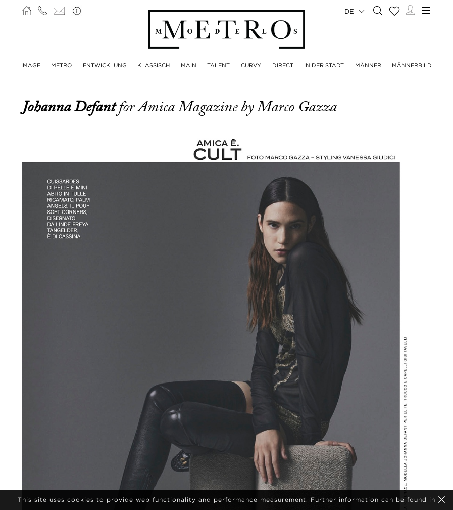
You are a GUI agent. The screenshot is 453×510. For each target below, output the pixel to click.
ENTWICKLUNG (105, 65)
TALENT (218, 65)
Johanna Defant (70, 107)
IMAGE (30, 65)
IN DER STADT (324, 65)
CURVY (251, 65)
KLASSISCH (153, 65)
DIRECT (282, 65)
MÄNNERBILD (412, 65)
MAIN (188, 65)
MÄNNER (368, 65)
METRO (61, 65)
